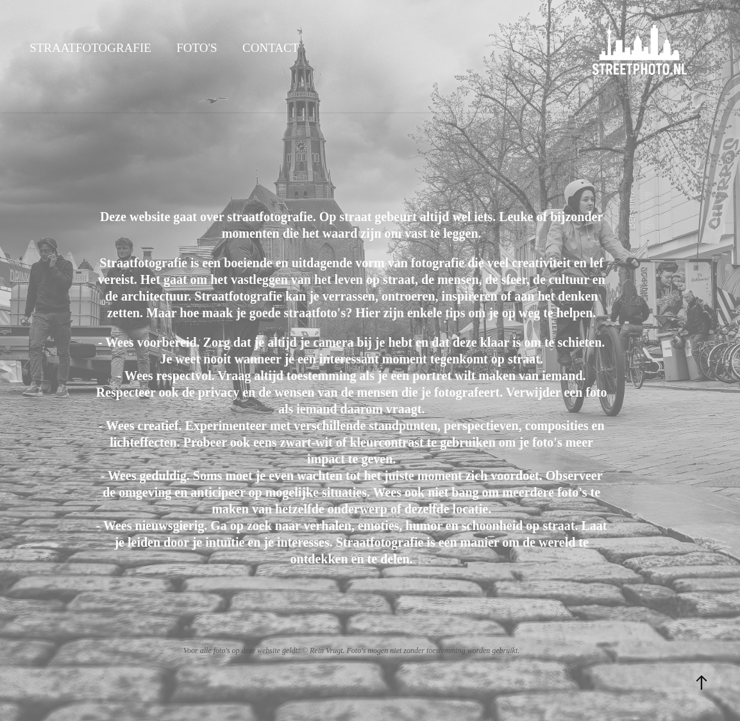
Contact (270, 47)
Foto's (196, 47)
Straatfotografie (90, 47)
